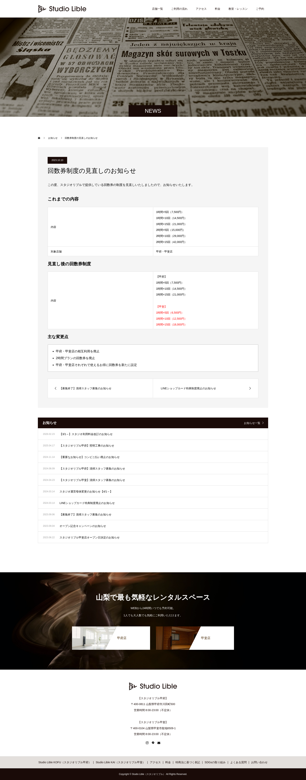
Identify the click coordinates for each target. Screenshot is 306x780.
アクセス (201, 8)
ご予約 (260, 8)
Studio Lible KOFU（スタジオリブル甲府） (64, 762)
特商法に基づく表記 (187, 762)
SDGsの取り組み (215, 762)
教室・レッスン (238, 8)
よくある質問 (238, 762)
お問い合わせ (259, 762)
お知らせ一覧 (252, 423)
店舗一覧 (157, 8)
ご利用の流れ (179, 8)
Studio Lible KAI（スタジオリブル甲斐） (120, 762)
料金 (217, 8)
